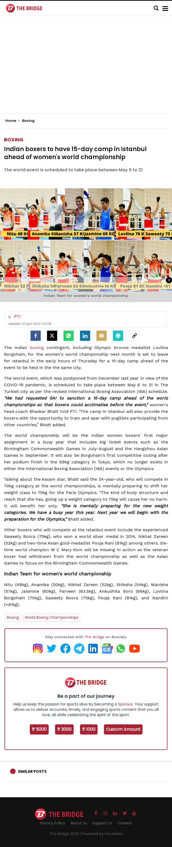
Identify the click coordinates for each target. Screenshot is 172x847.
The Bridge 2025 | (65, 833)
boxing (37, 347)
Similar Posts (32, 771)
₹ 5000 (39, 729)
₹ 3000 (64, 729)
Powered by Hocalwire (102, 833)
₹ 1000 (88, 729)
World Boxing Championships (51, 617)
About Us (78, 823)
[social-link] (134, 335)
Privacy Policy (52, 823)
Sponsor (125, 704)
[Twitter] (52, 335)
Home (12, 120)
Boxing (13, 139)
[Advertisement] (88, 69)
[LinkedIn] (85, 335)
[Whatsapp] (68, 335)
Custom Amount (123, 729)
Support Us (102, 823)
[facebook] (35, 335)
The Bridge (94, 637)
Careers (125, 823)
